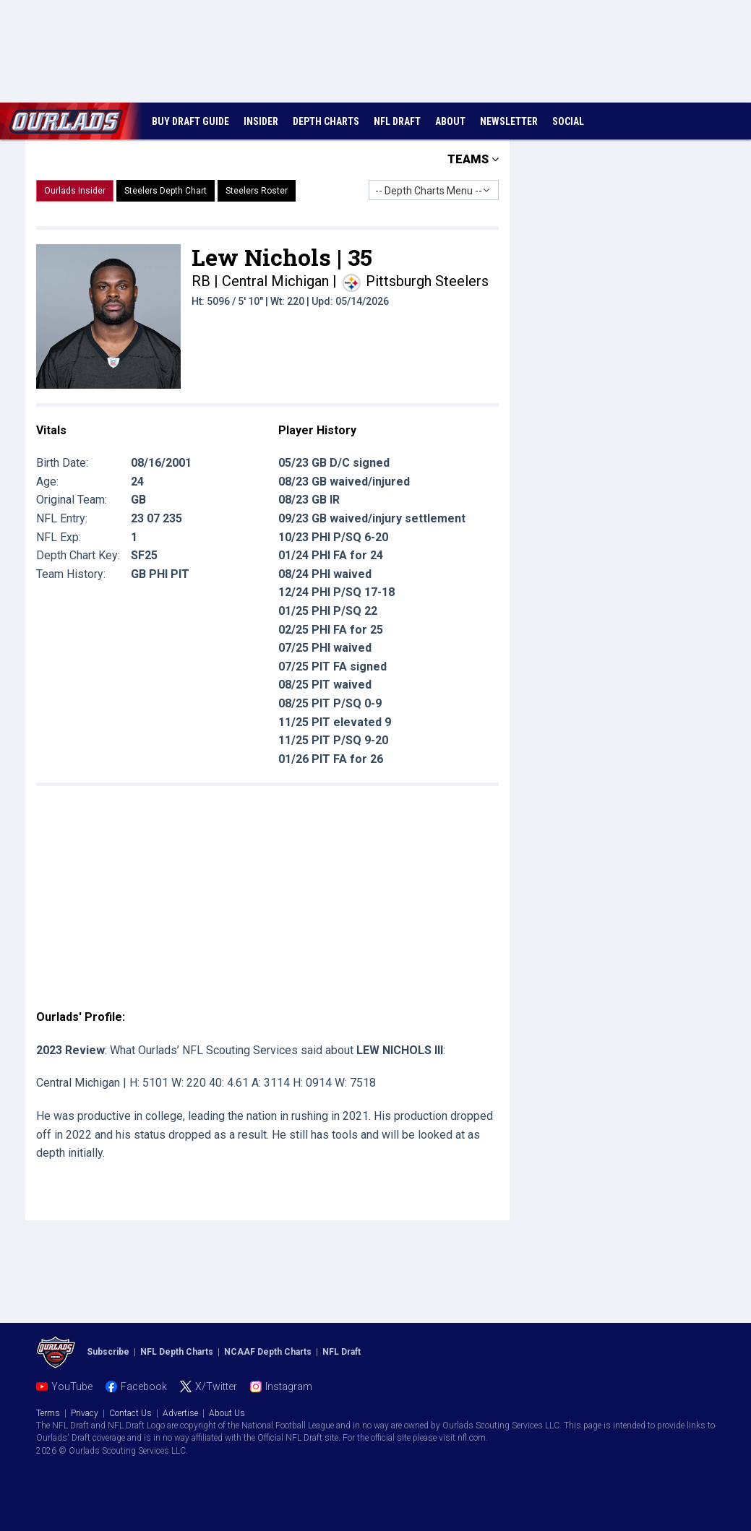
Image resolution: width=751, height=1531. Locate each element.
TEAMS (473, 159)
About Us (227, 1413)
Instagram (288, 1386)
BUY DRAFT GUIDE (190, 121)
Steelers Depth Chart (165, 191)
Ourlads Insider (75, 191)
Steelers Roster (257, 191)
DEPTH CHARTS (326, 121)
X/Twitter (216, 1386)
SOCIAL (568, 121)
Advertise (180, 1413)
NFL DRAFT (397, 121)
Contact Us (130, 1413)
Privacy (84, 1413)
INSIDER (261, 121)
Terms (48, 1413)
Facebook (144, 1386)
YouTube (72, 1386)
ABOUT (450, 121)
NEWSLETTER (509, 121)
